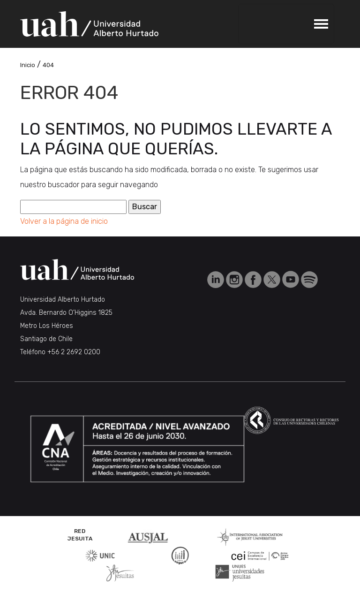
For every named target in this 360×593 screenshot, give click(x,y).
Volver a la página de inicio (64, 221)
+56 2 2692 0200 (73, 352)
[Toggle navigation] (286, 24)
